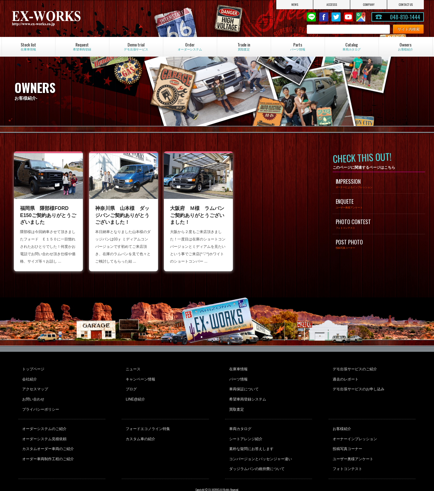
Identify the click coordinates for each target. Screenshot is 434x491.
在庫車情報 (237, 368)
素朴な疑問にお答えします (250, 436)
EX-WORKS (72, 18)
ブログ (130, 385)
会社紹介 (29, 376)
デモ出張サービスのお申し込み (357, 385)
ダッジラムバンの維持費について (256, 452)
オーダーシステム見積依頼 (44, 427)
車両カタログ (239, 419)
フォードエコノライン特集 (147, 419)
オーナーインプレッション (354, 427)
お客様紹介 (341, 419)
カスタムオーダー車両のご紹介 (47, 436)
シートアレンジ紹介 (245, 427)
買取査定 (235, 401)
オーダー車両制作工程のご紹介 (47, 444)
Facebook (323, 17)
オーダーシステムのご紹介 (44, 419)
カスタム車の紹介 (139, 427)
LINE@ (311, 17)
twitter (336, 17)
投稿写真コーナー (346, 436)
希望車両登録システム (246, 393)
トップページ (33, 368)
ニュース (132, 368)
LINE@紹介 (134, 393)
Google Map (360, 17)
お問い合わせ (33, 393)
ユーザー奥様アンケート (352, 444)
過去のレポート (345, 376)
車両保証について (243, 385)
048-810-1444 (405, 17)
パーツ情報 (237, 376)
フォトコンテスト (346, 452)
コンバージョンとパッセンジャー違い (259, 444)
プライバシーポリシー (40, 401)
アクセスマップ (34, 385)
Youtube (348, 17)
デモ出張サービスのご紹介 (354, 368)
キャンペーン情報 (139, 376)
